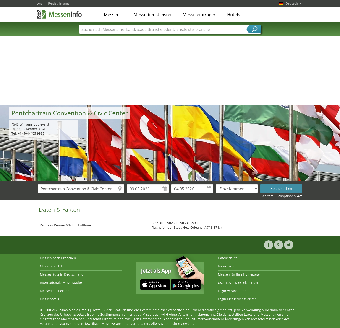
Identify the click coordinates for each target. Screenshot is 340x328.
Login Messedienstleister (237, 299)
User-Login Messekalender (238, 282)
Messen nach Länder (56, 266)
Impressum (226, 266)
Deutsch (293, 3)
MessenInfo (59, 14)
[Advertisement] (170, 70)
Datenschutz (227, 258)
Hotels (233, 15)
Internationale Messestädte (61, 282)
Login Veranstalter (232, 291)
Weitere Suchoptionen (279, 196)
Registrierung (58, 3)
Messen (113, 15)
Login (41, 3)
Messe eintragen (200, 15)
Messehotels (49, 299)
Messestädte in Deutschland (62, 274)
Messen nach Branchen (58, 258)
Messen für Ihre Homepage (239, 274)
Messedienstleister (152, 15)
